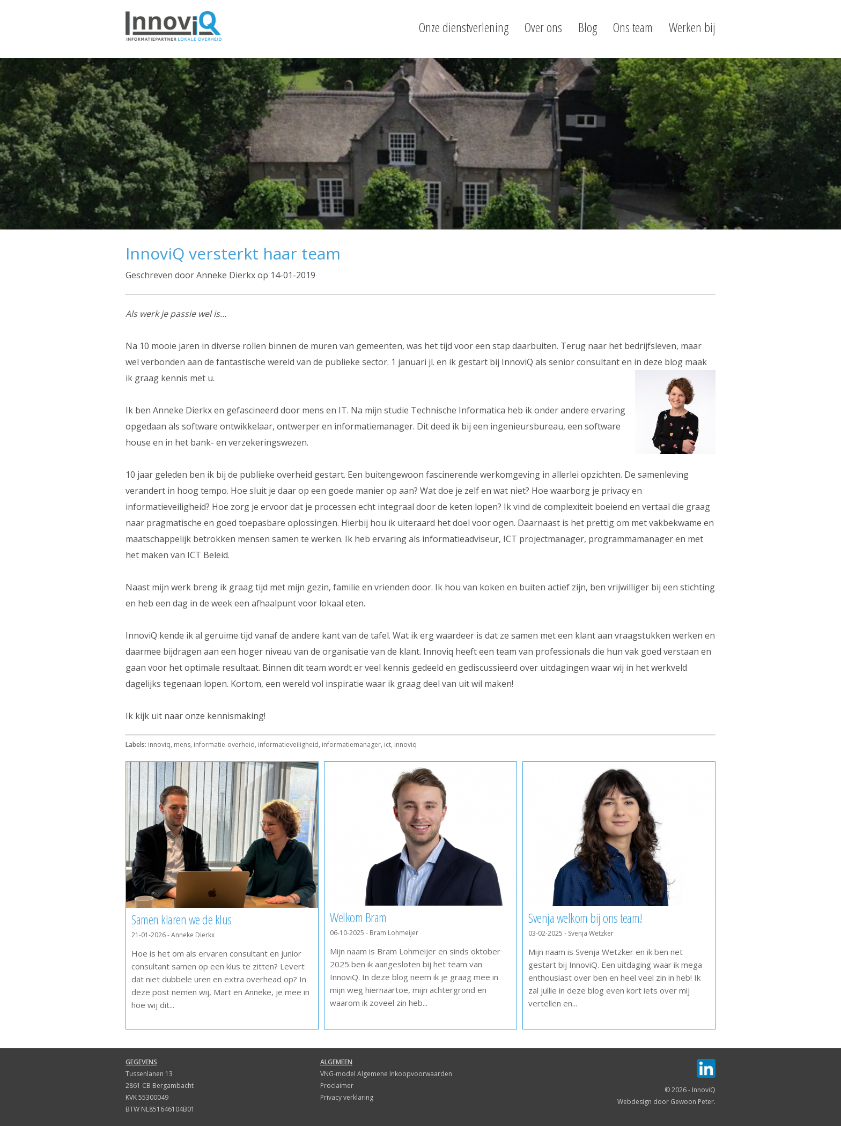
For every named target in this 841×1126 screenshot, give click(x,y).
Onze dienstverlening (463, 27)
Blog (587, 27)
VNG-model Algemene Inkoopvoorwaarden (386, 1073)
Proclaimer (336, 1085)
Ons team (633, 27)
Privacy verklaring (346, 1097)
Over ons (543, 27)
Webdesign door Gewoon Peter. (666, 1101)
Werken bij (692, 27)
